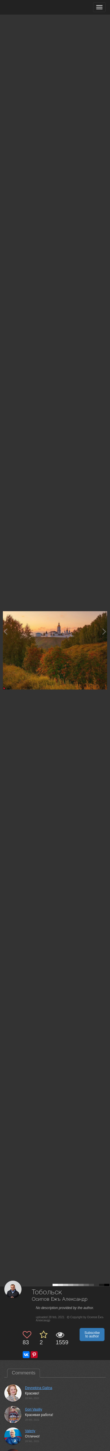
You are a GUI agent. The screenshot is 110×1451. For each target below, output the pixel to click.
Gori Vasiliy (33, 1409)
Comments (23, 1373)
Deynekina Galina (38, 1388)
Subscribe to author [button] (92, 1334)
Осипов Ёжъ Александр (60, 1299)
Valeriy (30, 1431)
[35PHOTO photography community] (27, 7)
